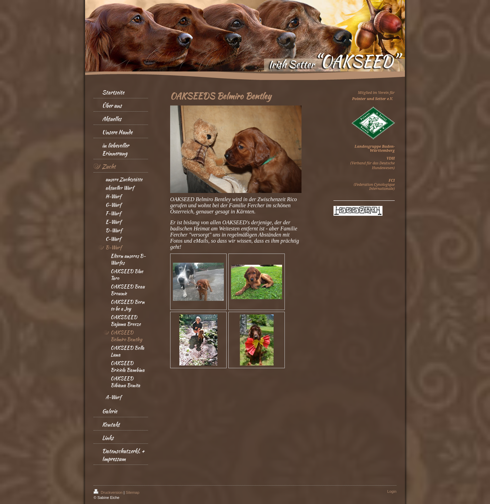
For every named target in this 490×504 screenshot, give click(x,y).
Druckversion (109, 492)
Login (391, 491)
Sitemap (132, 492)
